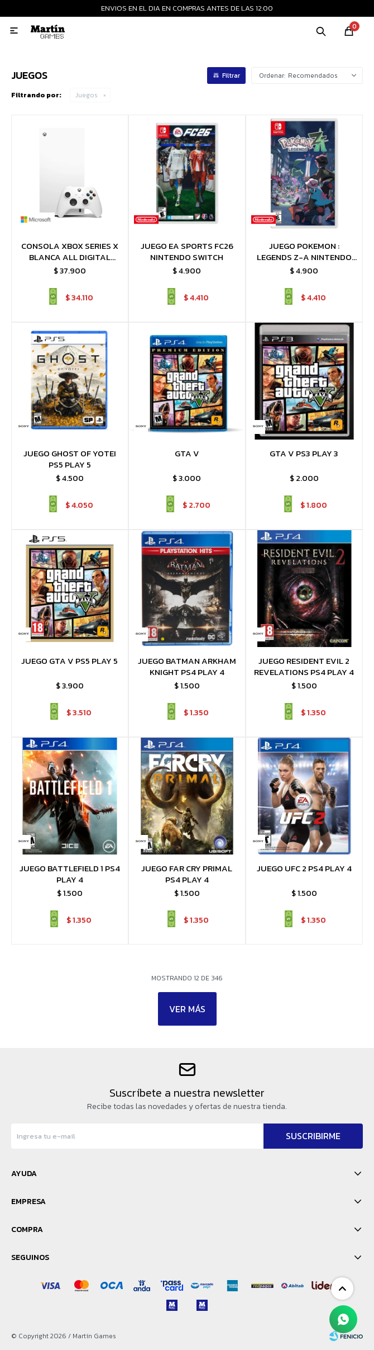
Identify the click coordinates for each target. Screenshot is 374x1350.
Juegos (86, 95)
